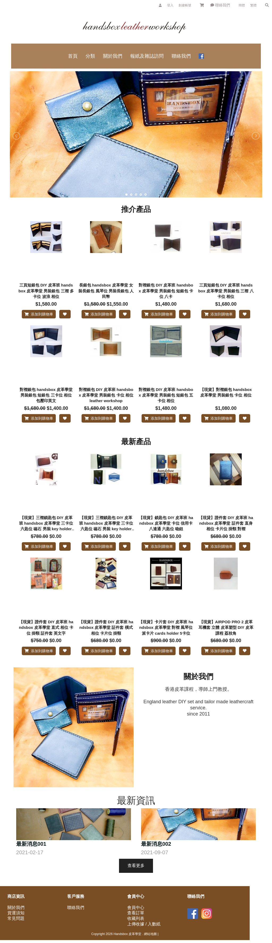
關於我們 (15, 920)
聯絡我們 (220, 5)
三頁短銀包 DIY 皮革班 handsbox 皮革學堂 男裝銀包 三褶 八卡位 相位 (225, 291)
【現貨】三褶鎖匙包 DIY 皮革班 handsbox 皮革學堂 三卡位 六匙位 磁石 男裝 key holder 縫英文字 (106, 530)
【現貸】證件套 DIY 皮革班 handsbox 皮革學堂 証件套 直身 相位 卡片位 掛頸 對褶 (226, 530)
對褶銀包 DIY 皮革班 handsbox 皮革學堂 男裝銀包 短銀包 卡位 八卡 (166, 291)
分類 (90, 56)
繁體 (253, 5)
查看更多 (136, 878)
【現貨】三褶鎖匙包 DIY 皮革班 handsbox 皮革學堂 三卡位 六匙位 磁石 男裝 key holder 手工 (46, 530)
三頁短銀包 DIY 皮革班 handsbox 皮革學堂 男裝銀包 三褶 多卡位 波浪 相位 (46, 291)
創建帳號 (184, 5)
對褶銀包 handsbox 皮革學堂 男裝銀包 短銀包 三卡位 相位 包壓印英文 (46, 398)
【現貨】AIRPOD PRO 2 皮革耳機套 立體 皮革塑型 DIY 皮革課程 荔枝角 (225, 637)
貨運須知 (15, 926)
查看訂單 (135, 926)
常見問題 (15, 931)
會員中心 (135, 920)
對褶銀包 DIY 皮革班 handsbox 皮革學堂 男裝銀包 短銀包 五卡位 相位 (166, 398)
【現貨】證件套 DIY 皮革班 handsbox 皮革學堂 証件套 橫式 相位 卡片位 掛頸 (106, 637)
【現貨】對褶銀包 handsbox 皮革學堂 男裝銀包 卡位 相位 (226, 395)
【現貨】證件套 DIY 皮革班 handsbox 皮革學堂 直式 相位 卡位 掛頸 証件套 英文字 (46, 637)
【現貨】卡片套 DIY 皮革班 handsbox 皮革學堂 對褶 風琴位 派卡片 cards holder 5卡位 (166, 637)
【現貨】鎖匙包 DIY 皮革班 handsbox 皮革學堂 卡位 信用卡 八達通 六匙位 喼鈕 (166, 530)
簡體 (242, 5)
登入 (170, 5)
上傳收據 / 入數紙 (143, 936)
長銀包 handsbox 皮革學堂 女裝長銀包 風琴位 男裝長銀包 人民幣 (106, 291)
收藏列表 (135, 931)
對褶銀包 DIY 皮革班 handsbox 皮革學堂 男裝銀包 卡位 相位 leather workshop (106, 398)
